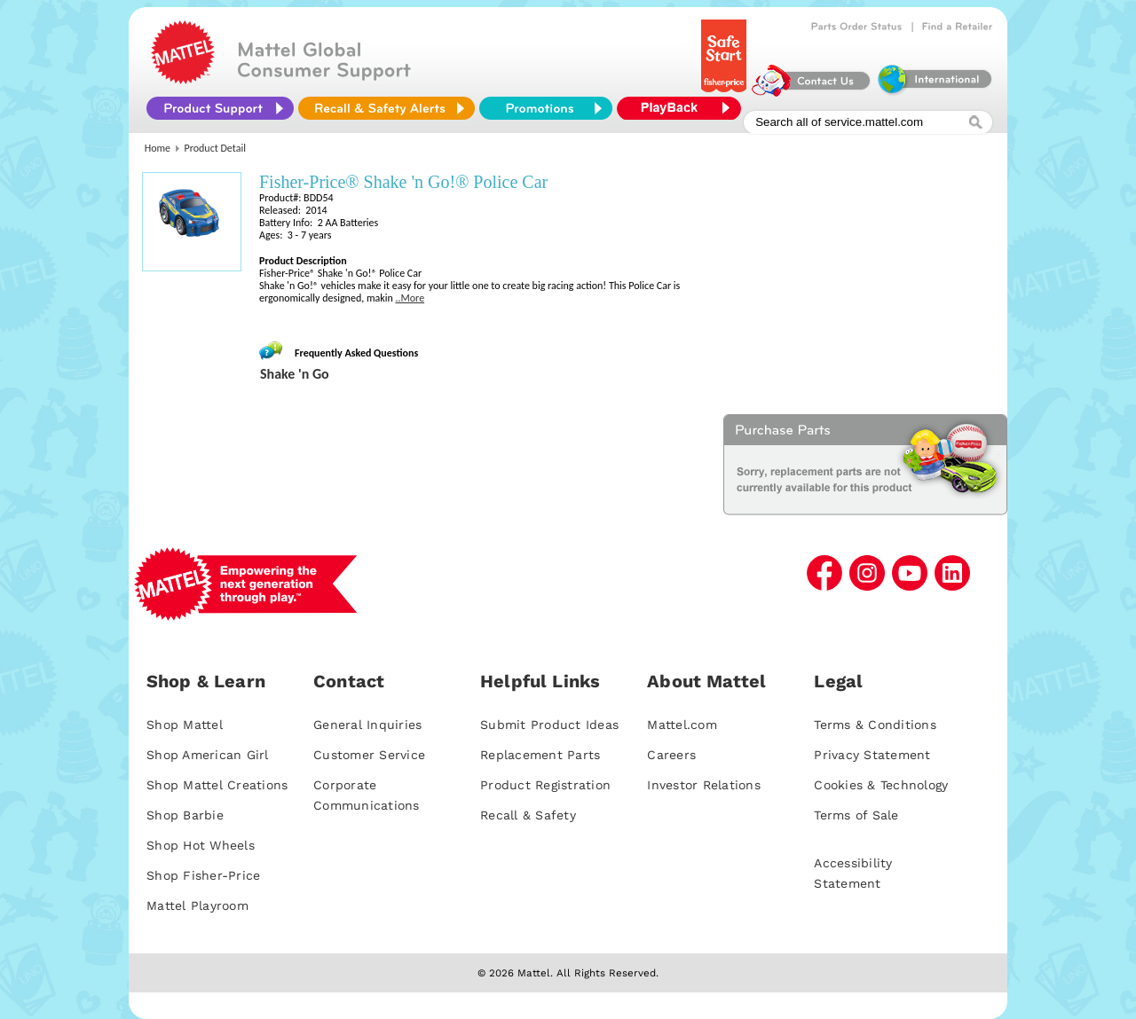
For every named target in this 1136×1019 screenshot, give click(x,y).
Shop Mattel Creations (217, 785)
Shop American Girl (207, 755)
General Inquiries (367, 724)
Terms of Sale (856, 815)
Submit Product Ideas (549, 724)
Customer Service (369, 755)
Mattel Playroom (197, 905)
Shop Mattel (184, 724)
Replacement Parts (540, 755)
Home (157, 148)
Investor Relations (704, 785)
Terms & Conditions (875, 724)
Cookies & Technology (881, 785)
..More (409, 298)
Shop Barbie (185, 815)
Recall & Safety (528, 815)
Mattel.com (682, 724)
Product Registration (545, 785)
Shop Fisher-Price (203, 875)
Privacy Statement (872, 755)
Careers (671, 755)
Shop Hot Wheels (200, 845)
